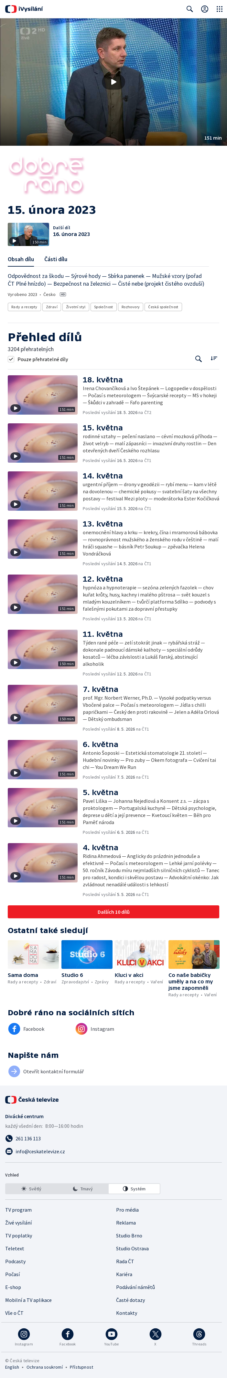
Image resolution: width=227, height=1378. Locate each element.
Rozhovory (131, 306)
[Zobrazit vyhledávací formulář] (189, 9)
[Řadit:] (214, 358)
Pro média (127, 1209)
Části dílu (55, 259)
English (12, 1367)
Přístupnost (81, 1367)
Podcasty (15, 1261)
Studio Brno (129, 1235)
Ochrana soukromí (45, 1367)
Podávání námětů (135, 1287)
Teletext (14, 1248)
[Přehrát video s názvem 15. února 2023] (113, 82)
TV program (18, 1209)
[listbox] (82, 1188)
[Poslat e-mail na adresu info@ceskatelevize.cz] (113, 1151)
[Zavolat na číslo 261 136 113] (113, 1138)
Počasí (12, 1274)
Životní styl (76, 306)
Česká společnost (163, 306)
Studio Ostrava (132, 1248)
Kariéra (124, 1274)
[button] (113, 82)
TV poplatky (18, 1235)
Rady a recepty (24, 306)
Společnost (103, 306)
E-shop (13, 1287)
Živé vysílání (18, 1222)
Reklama (126, 1222)
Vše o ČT (14, 1313)
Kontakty (126, 1313)
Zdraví (52, 306)
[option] (31, 1189)
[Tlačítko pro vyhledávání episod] (198, 359)
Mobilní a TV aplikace (28, 1300)
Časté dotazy (130, 1300)
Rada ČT (125, 1261)
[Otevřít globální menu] (219, 9)
